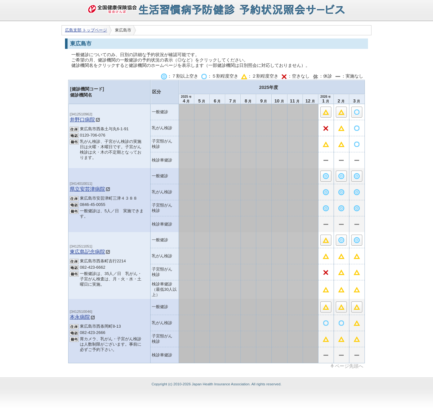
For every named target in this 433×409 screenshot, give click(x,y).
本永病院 (80, 317)
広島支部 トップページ (86, 30)
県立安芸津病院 (87, 189)
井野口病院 (82, 119)
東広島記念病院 (87, 251)
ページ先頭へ (349, 366)
